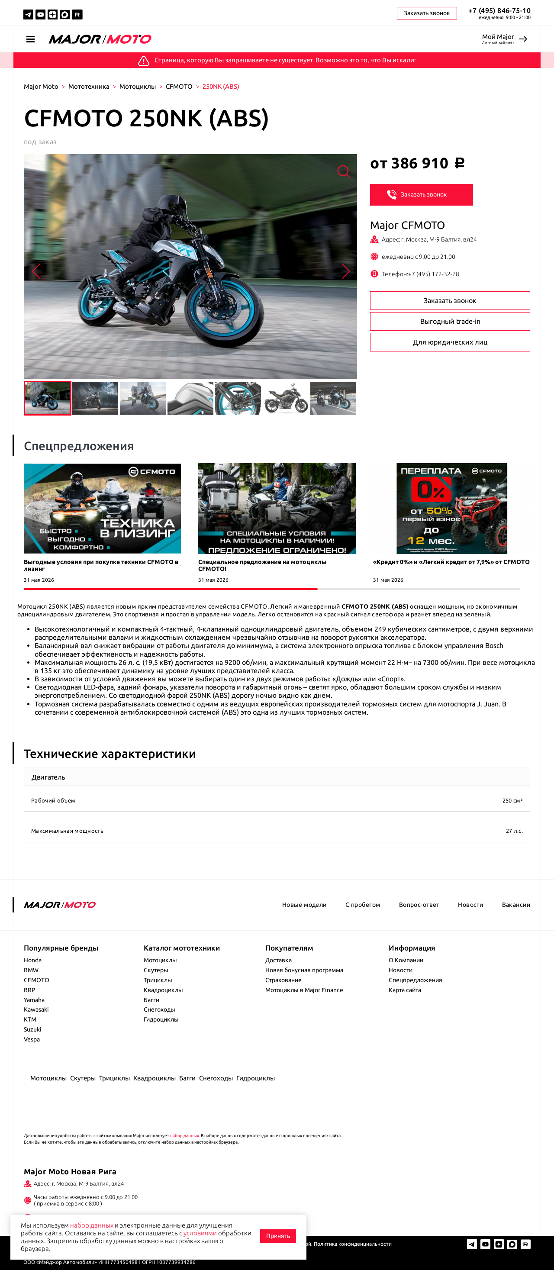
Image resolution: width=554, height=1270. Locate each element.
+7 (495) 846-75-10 (499, 10)
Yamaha (34, 999)
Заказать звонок (417, 193)
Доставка (278, 960)
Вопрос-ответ (419, 904)
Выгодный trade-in (450, 321)
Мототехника (89, 86)
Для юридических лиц (450, 342)
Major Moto (41, 86)
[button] (526, 508)
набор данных (184, 1135)
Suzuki (33, 1029)
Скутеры (156, 970)
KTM (30, 1019)
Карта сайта (405, 989)
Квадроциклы (163, 989)
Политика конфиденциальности (353, 1244)
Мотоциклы (137, 86)
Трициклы (158, 980)
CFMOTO (179, 86)
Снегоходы (159, 1009)
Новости (470, 904)
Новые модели (304, 904)
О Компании (406, 960)
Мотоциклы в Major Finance (304, 989)
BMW (31, 970)
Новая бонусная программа (304, 970)
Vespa (32, 1039)
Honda (33, 960)
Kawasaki (36, 1009)
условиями (200, 1233)
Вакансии (516, 904)
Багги (151, 999)
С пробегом (362, 904)
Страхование (283, 980)
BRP (29, 989)
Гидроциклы (161, 1019)
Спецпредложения (415, 980)
